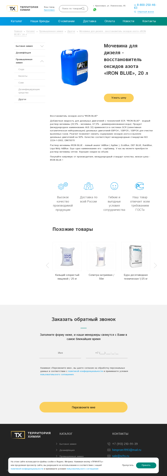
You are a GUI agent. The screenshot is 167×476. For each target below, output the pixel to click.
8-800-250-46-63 (145, 6)
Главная (18, 31)
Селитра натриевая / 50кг (101, 277)
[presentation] (83, 387)
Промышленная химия (51, 31)
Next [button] (155, 265)
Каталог (30, 31)
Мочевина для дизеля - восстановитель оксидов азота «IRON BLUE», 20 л (80, 33)
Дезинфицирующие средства (29, 91)
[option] (67, 263)
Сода (21, 69)
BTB (41, 470)
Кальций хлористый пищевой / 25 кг (67, 277)
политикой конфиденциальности (85, 371)
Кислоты (22, 76)
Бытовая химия (30, 46)
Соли (21, 82)
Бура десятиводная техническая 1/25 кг (136, 277)
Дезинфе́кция (23, 52)
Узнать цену (118, 98)
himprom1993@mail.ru (126, 450)
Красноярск (49, 10)
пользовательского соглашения (57, 374)
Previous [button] (47, 265)
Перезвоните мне (83, 407)
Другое (71, 31)
